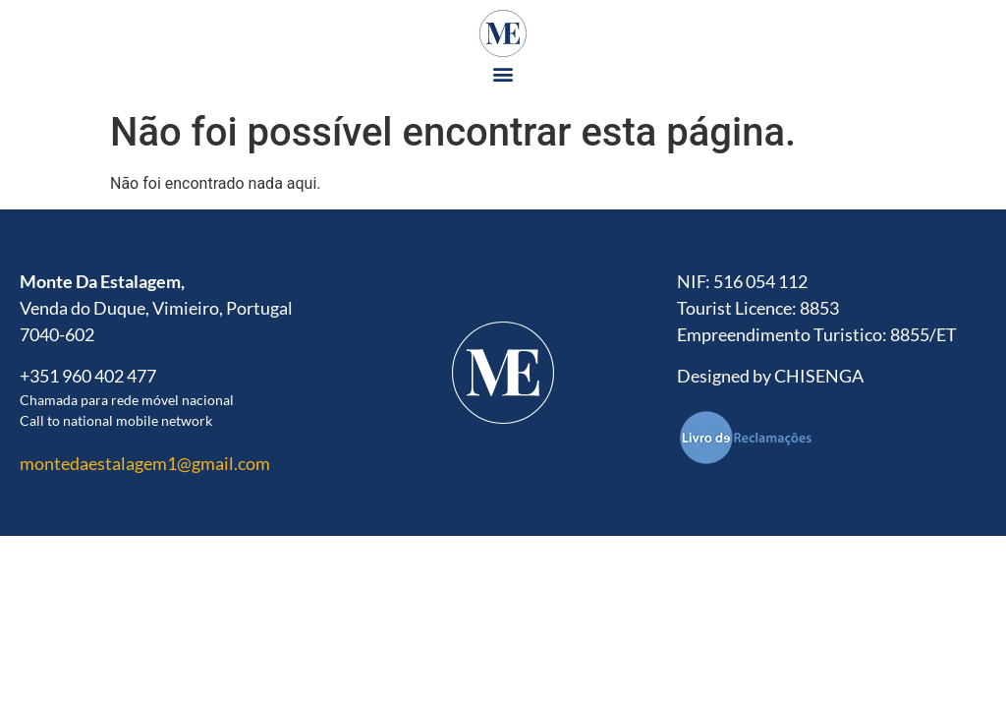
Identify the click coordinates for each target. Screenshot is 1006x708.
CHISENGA (819, 375)
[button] (503, 73)
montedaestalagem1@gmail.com (145, 463)
